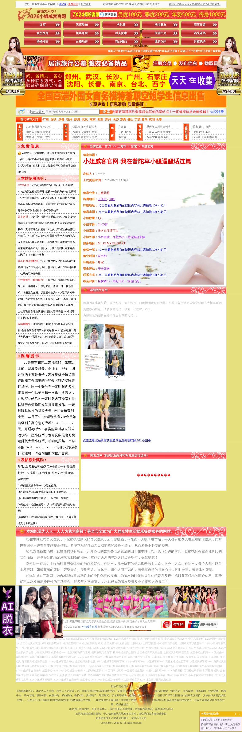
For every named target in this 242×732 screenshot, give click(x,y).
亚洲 (195, 131)
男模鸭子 (200, 41)
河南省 (93, 137)
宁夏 (154, 137)
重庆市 (150, 126)
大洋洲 (196, 137)
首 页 (42, 24)
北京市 (30, 126)
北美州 (205, 137)
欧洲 (201, 131)
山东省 (46, 137)
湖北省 (85, 137)
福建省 (76, 131)
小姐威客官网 (89, 626)
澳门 (201, 126)
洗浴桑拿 (160, 24)
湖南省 (76, 137)
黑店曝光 (82, 24)
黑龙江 (46, 131)
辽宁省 (38, 137)
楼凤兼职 (82, 33)
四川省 (158, 126)
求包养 (121, 24)
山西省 (30, 131)
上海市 (76, 126)
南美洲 (213, 137)
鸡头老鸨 (200, 33)
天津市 (38, 126)
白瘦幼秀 (82, 41)
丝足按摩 (121, 33)
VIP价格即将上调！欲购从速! (217, 719)
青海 (160, 137)
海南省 (122, 137)
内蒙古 (38, 131)
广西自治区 (124, 131)
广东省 (122, 126)
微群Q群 (160, 41)
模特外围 (42, 41)
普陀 (134, 146)
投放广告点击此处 (121, 686)
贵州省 (167, 126)
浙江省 (93, 126)
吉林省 (30, 137)
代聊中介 (160, 33)
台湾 (208, 126)
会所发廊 (42, 33)
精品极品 (121, 41)
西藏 (149, 137)
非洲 (208, 131)
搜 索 (106, 112)
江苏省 (85, 126)
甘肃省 (167, 131)
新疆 (166, 137)
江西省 (93, 131)
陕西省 (158, 131)
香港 (195, 126)
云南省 (150, 131)
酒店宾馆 (200, 24)
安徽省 (85, 131)
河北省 (46, 126)
